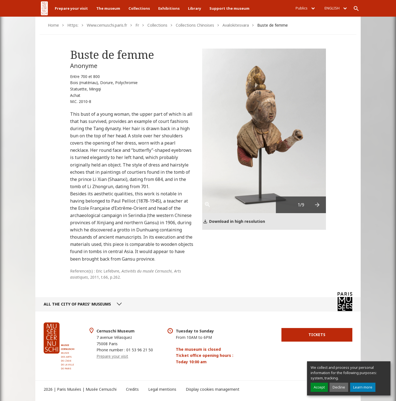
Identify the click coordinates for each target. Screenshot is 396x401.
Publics (305, 8)
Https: (72, 25)
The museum (108, 8)
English (336, 8)
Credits (132, 389)
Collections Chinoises (195, 25)
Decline (339, 387)
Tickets (316, 334)
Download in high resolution (237, 221)
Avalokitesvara (235, 25)
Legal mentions (162, 389)
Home (53, 25)
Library (194, 8)
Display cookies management (212, 389)
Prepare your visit (71, 8)
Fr (137, 25)
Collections (139, 8)
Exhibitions (169, 8)
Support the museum (229, 8)
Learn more (362, 387)
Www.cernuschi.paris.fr (107, 25)
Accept (319, 387)
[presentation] (317, 204)
